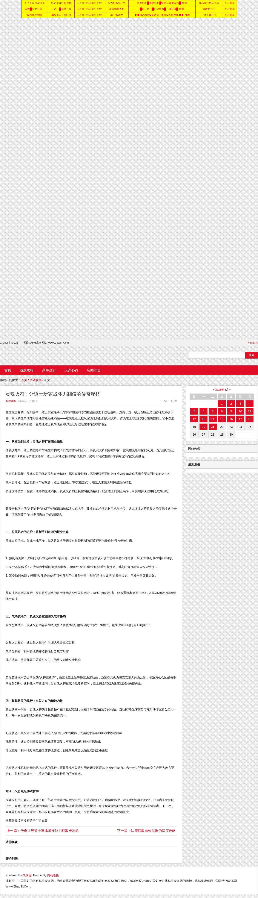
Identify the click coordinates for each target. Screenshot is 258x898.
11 (249, 411)
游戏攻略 (27, 370)
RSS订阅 (252, 342)
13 (203, 419)
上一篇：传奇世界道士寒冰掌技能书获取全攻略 (43, 831)
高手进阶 (49, 370)
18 (249, 419)
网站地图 (53, 875)
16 (231, 419)
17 (240, 419)
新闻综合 (94, 370)
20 (203, 427)
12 (194, 419)
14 (212, 419)
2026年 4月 (221, 389)
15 (222, 419)
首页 (7, 370)
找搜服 (27, 875)
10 (240, 411)
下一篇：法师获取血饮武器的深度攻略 (146, 831)
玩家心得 (71, 370)
